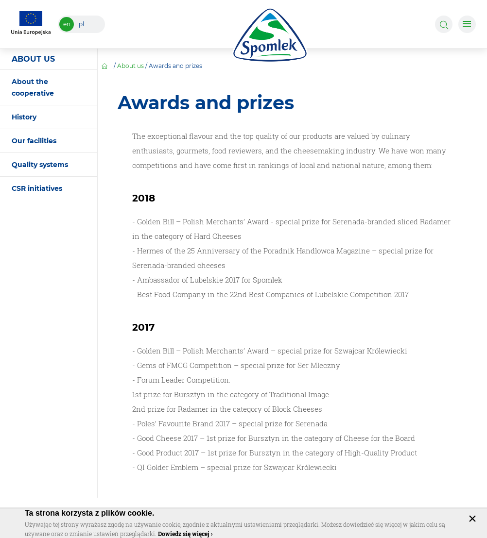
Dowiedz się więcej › (185, 534)
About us (130, 65)
